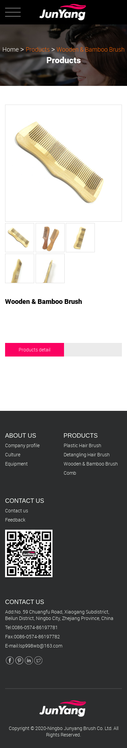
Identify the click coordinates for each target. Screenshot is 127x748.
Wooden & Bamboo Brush (91, 49)
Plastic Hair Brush (82, 445)
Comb (70, 473)
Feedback (15, 519)
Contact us (16, 510)
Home (10, 49)
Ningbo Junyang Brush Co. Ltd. (79, 728)
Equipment (16, 463)
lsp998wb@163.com (40, 645)
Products (38, 49)
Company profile (22, 445)
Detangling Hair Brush (87, 454)
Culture (12, 454)
